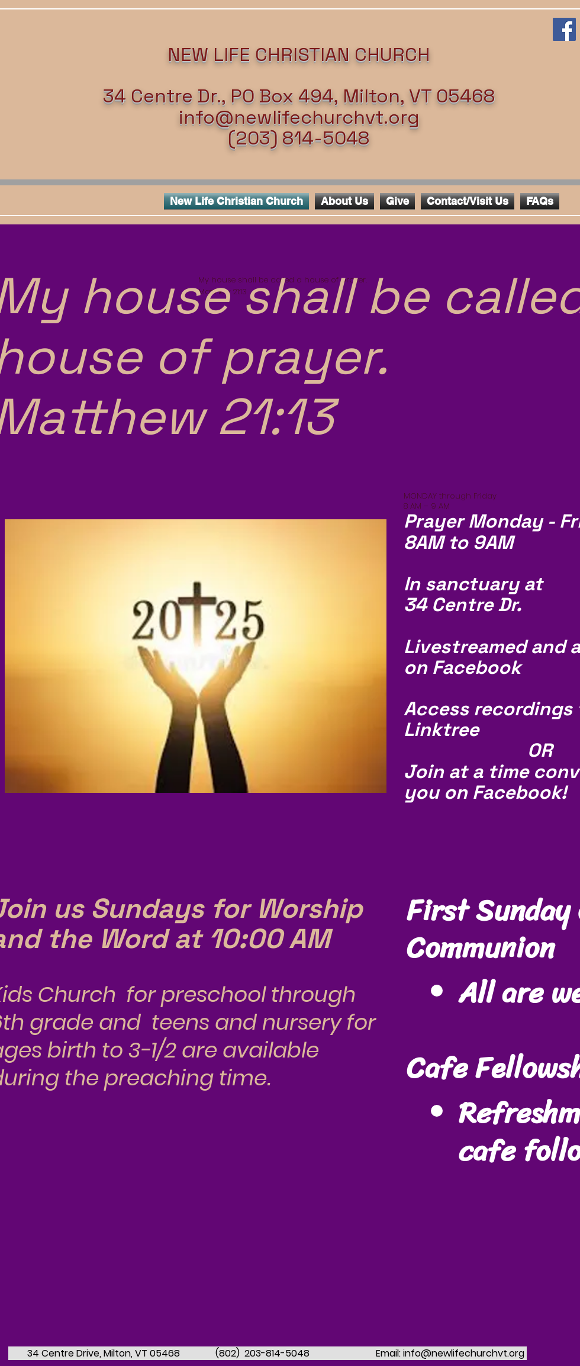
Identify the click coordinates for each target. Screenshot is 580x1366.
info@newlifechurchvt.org (299, 117)
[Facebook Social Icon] (564, 29)
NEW (187, 54)
